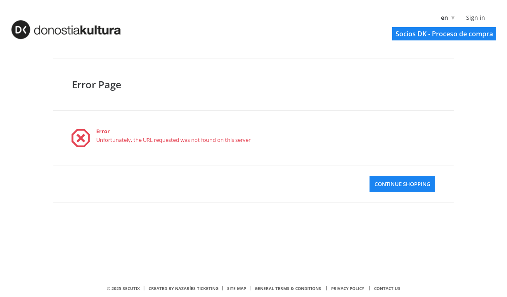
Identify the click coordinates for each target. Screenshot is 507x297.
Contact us (387, 288)
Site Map (236, 288)
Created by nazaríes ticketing (183, 288)
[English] (446, 17)
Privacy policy (347, 288)
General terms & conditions (288, 288)
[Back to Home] (77, 25)
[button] (444, 33)
